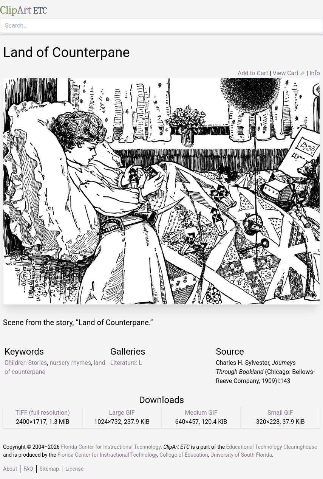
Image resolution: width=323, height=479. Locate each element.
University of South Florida (241, 455)
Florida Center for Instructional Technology (111, 447)
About (10, 469)
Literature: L (126, 362)
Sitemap (49, 469)
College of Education (183, 455)
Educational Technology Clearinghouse (271, 447)
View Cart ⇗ (289, 73)
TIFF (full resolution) (42, 412)
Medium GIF (201, 412)
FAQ (28, 469)
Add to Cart (253, 73)
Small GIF (280, 412)
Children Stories (26, 362)
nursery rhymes (70, 362)
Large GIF (122, 412)
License (74, 469)
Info (314, 73)
